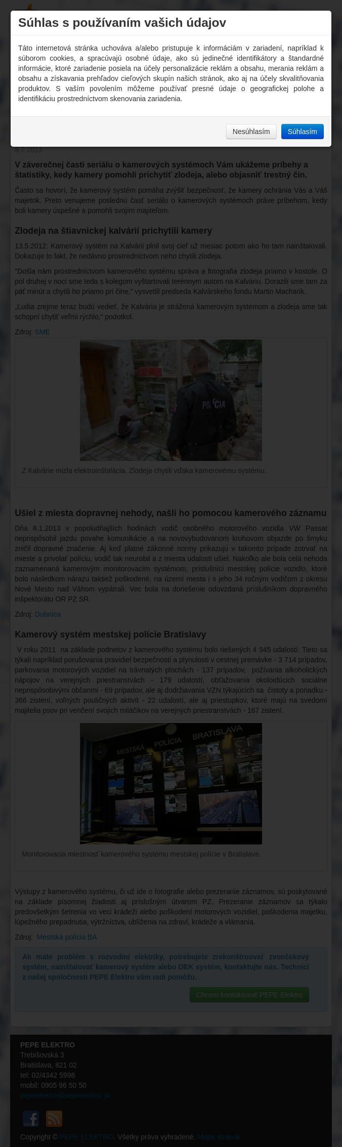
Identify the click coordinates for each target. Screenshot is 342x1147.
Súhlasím (302, 132)
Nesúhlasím (251, 132)
